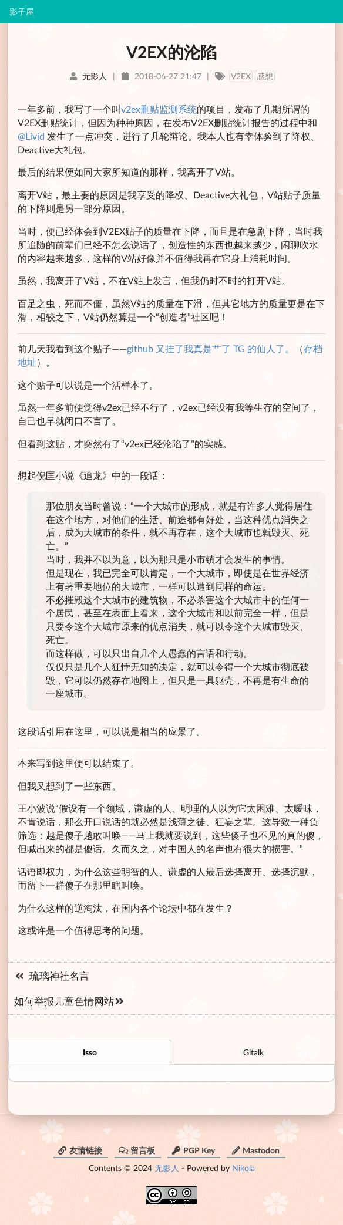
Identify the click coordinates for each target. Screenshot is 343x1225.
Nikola (243, 1168)
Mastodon (255, 1150)
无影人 (166, 1168)
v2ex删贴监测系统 (159, 108)
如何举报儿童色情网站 (70, 1001)
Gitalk (253, 1052)
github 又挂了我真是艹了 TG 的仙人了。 (210, 348)
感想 (265, 76)
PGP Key (193, 1150)
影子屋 (21, 12)
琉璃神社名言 (51, 976)
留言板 (137, 1150)
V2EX (241, 76)
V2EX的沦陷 (171, 52)
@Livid (31, 135)
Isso (90, 1052)
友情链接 (80, 1150)
